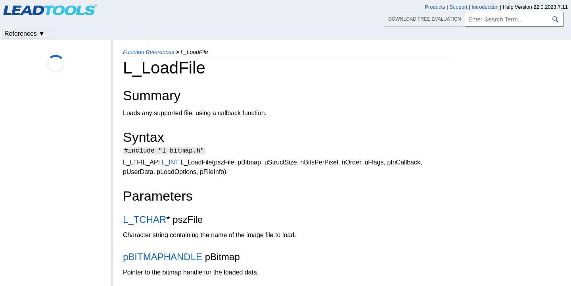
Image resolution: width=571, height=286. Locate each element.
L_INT (170, 163)
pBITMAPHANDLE (162, 258)
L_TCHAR (144, 220)
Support (458, 7)
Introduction (484, 7)
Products (435, 7)
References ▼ (24, 33)
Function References (148, 52)
